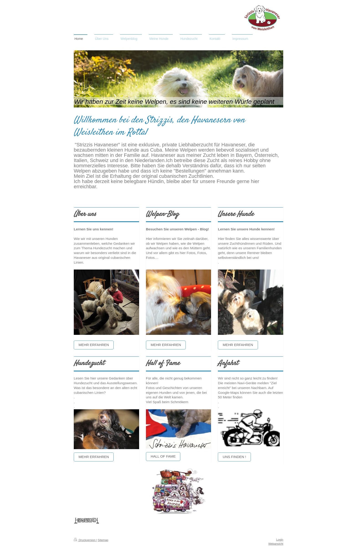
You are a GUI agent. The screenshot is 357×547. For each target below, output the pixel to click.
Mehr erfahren (94, 345)
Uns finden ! (234, 457)
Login (279, 539)
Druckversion (85, 540)
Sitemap (103, 540)
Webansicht (275, 543)
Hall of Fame (163, 456)
